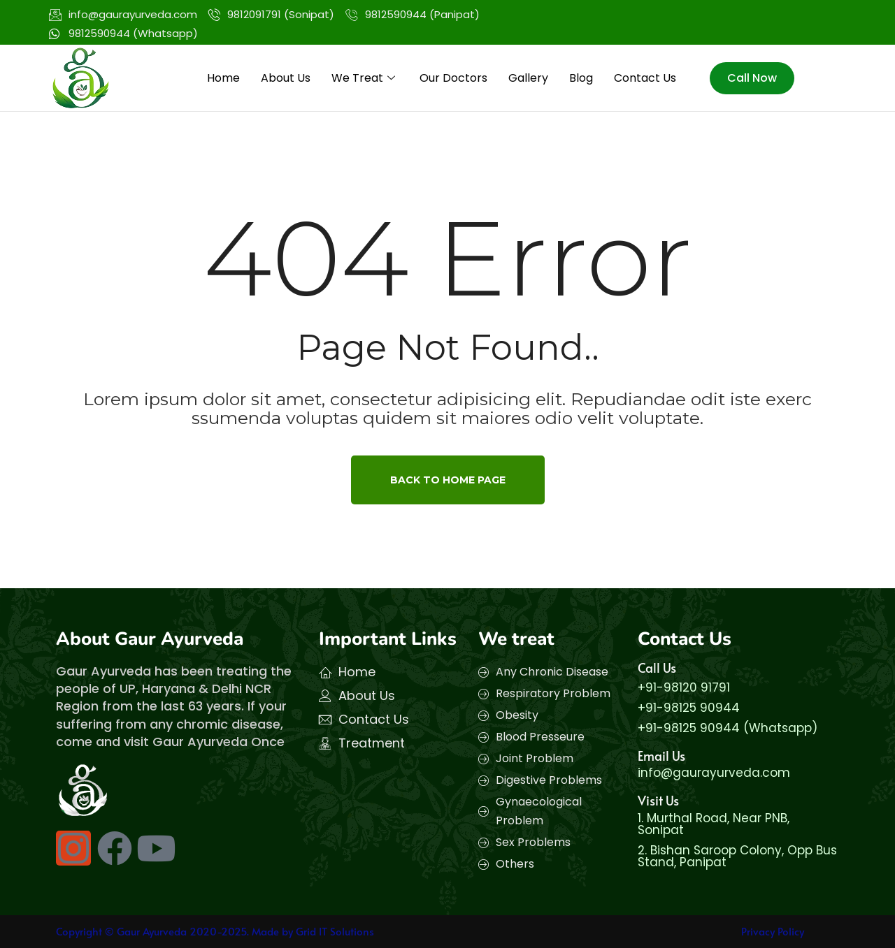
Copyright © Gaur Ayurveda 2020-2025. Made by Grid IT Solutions (215, 931)
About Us (285, 78)
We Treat (365, 78)
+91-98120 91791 (684, 687)
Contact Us (645, 78)
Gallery (528, 78)
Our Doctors (453, 78)
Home (223, 78)
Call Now (752, 78)
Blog (581, 78)
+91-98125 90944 (689, 707)
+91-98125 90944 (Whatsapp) (727, 728)
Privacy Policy (772, 931)
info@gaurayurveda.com (714, 772)
